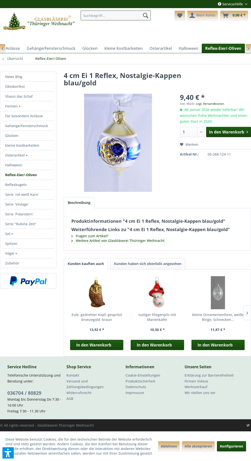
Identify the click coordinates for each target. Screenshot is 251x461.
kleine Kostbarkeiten (22, 145)
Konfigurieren (231, 446)
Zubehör (12, 263)
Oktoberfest (15, 86)
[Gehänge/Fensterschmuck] (51, 48)
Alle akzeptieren (198, 446)
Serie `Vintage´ (17, 204)
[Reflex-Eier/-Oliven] (223, 48)
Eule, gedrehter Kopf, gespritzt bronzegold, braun (97, 317)
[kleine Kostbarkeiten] (123, 48)
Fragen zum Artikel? (89, 236)
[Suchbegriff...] (116, 15)
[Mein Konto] (202, 15)
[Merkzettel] (180, 15)
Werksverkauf (196, 386)
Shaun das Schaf (19, 96)
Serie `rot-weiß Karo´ (22, 194)
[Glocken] (90, 48)
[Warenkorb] (234, 15)
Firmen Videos (196, 381)
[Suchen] (145, 15)
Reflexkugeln (16, 184)
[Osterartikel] (160, 48)
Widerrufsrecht (78, 392)
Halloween (13, 165)
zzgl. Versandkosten (210, 104)
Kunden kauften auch (86, 263)
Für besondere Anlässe (24, 116)
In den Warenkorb (93, 345)
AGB (69, 398)
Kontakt (72, 375)
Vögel (10, 253)
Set (8, 233)
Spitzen (11, 243)
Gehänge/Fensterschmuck (26, 125)
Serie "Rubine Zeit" (20, 224)
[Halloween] (188, 48)
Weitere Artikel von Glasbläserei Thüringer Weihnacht (117, 240)
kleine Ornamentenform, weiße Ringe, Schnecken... (218, 317)
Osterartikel (15, 155)
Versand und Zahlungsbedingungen (85, 384)
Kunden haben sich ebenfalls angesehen (147, 263)
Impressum (135, 392)
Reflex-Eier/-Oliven (21, 174)
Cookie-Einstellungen (143, 375)
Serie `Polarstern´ (19, 214)
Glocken (11, 135)
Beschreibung (79, 202)
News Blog (13, 76)
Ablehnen (169, 446)
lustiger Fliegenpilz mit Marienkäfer (157, 317)
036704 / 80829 (24, 393)
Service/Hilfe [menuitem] (231, 4)
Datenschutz (136, 386)
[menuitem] (116, 15)
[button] (8, 453)
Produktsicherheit (140, 381)
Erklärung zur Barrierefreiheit (209, 375)
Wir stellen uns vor (200, 392)
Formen (12, 106)
